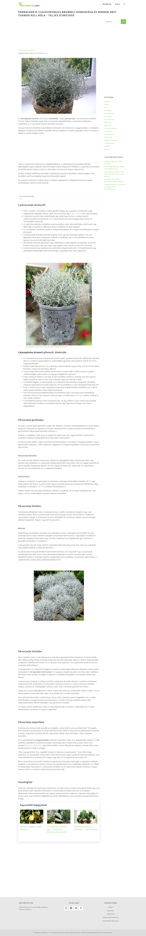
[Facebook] (81, 908)
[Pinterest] (71, 908)
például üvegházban (33, 745)
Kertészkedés (23, 50)
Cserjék (106, 101)
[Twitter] (76, 908)
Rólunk (110, 907)
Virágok (106, 149)
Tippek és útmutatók (111, 140)
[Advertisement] (59, 32)
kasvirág (77, 395)
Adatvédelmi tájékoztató (110, 921)
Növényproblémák (110, 128)
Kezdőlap (107, 4)
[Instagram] (66, 908)
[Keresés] (123, 21)
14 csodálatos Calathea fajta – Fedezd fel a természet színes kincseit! (57, 829)
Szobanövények (109, 134)
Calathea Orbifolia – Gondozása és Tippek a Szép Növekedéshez (114, 186)
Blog (117, 4)
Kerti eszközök (109, 119)
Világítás (107, 146)
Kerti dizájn (108, 116)
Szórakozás (108, 137)
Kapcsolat (110, 911)
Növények (31, 50)
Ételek (106, 104)
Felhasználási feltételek (110, 917)
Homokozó (107, 110)
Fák (105, 107)
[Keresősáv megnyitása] (124, 4)
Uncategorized (109, 143)
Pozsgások (108, 131)
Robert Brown (75, 213)
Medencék (107, 122)
